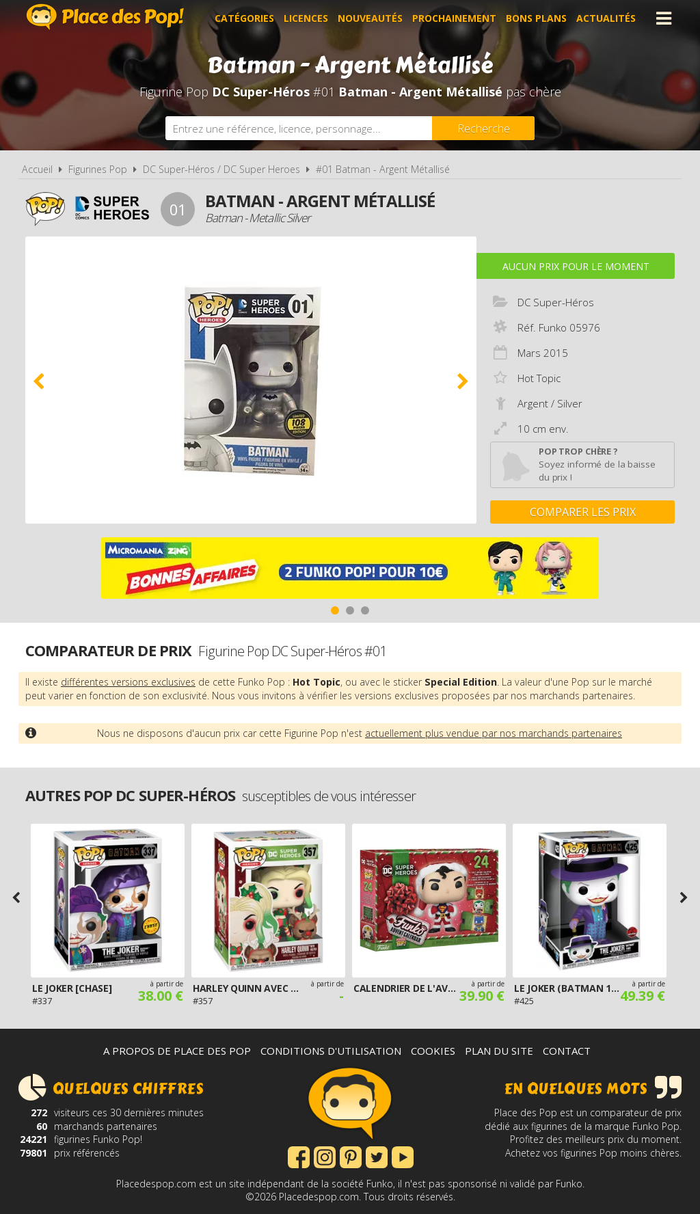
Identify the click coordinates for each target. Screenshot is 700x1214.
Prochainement (454, 18)
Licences (306, 18)
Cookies (433, 1050)
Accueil (37, 169)
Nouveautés (370, 18)
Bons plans (536, 18)
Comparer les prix (583, 512)
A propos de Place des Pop (177, 1050)
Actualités (606, 18)
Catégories (244, 18)
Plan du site (499, 1050)
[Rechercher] (483, 128)
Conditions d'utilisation (330, 1050)
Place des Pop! (105, 17)
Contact (567, 1050)
